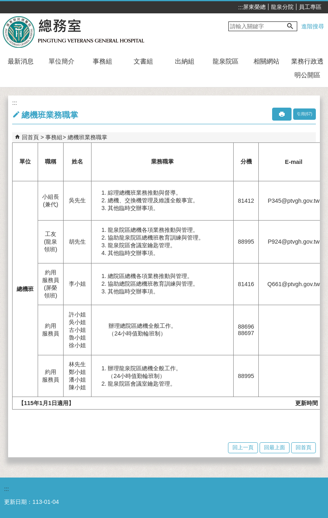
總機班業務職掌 (87, 137)
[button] (290, 26)
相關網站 (266, 61)
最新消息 (21, 61)
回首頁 (30, 137)
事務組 (102, 61)
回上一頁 (242, 447)
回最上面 (274, 447)
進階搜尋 (312, 26)
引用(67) (304, 114)
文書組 (143, 61)
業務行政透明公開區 (307, 68)
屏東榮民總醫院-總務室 (74, 31)
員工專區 (310, 7)
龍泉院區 (226, 61)
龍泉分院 (282, 7)
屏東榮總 (254, 7)
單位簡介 (62, 61)
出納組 (184, 61)
